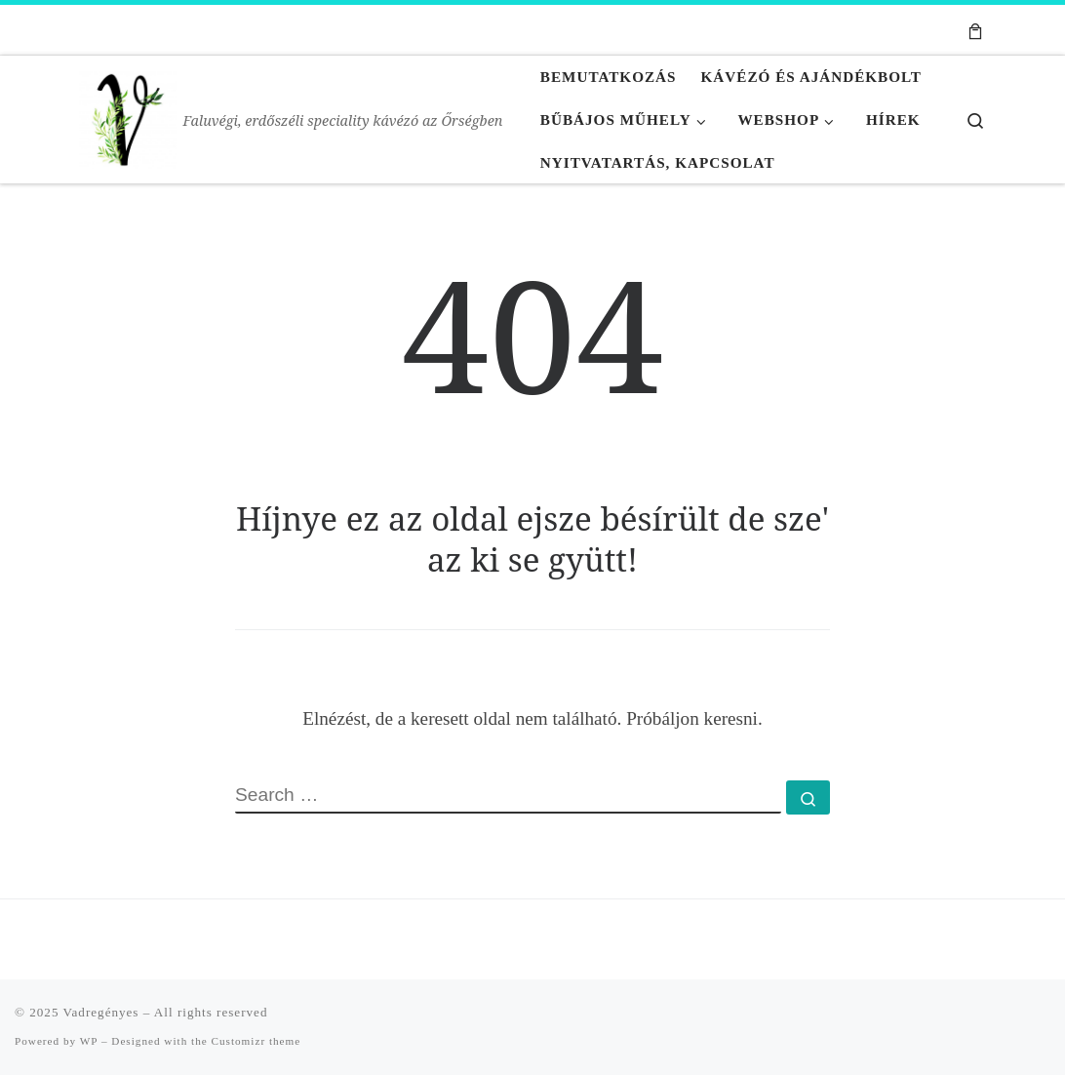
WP (89, 1041)
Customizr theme (256, 1041)
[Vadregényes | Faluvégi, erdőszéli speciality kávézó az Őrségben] (128, 115)
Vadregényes (101, 1012)
